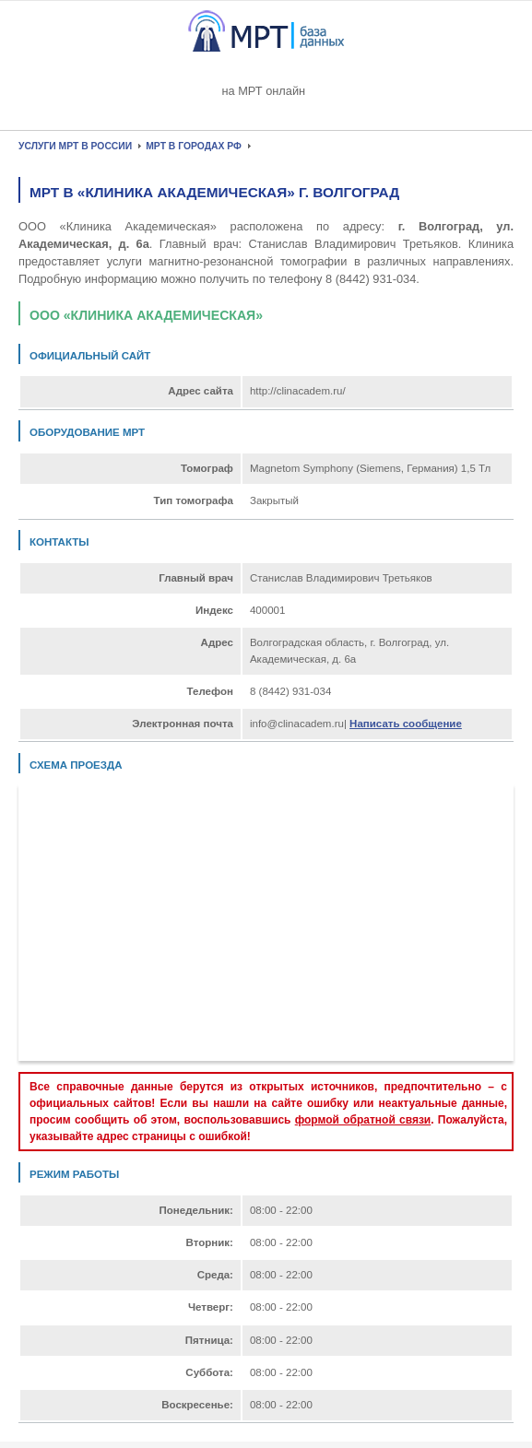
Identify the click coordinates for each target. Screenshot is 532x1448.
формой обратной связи (363, 1119)
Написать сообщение (405, 723)
